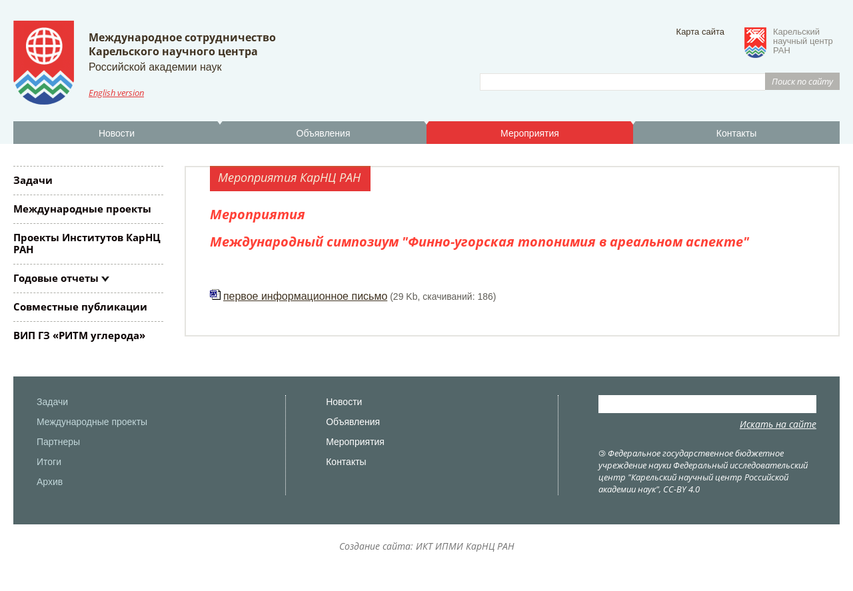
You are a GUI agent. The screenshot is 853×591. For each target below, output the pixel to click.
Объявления (324, 133)
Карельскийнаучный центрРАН (803, 41)
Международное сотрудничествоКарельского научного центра (182, 44)
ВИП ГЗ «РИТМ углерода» (79, 335)
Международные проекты (82, 208)
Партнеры (58, 441)
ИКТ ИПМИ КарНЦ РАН (465, 546)
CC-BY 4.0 (681, 489)
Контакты (736, 133)
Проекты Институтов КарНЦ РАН (87, 243)
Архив (50, 481)
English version (116, 93)
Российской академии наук (155, 67)
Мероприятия (529, 133)
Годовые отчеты (56, 278)
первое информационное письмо (305, 296)
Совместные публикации (80, 306)
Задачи (33, 180)
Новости (117, 133)
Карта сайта (700, 32)
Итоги (49, 461)
